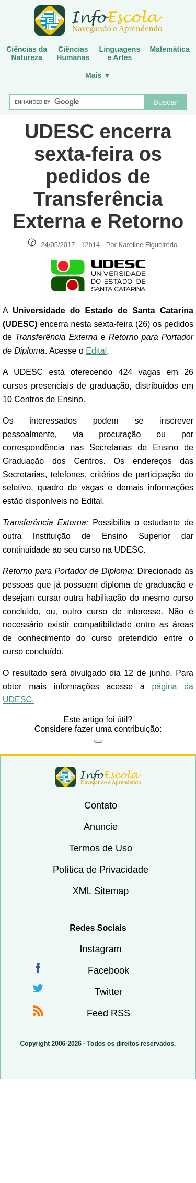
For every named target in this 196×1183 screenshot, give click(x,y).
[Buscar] (77, 102)
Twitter (108, 992)
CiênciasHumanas (72, 53)
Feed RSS (108, 1013)
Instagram (100, 949)
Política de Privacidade (100, 869)
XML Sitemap (101, 891)
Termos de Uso (100, 848)
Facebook (108, 970)
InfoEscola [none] (98, 777)
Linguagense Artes (120, 53)
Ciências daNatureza (26, 53)
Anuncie (101, 827)
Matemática (169, 49)
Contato (100, 805)
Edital (96, 350)
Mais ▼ (98, 75)
